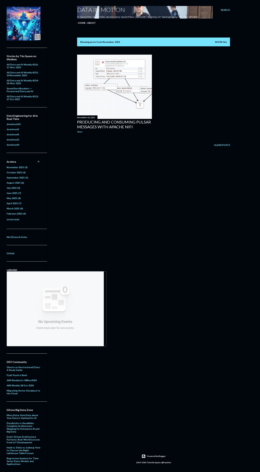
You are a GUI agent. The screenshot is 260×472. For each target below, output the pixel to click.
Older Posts (222, 145)
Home (80, 22)
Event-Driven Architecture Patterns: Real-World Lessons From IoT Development (23, 439)
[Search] (225, 10)
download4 (13, 144)
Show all (221, 42)
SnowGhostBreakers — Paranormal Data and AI (20, 90)
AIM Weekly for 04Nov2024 (22, 380)
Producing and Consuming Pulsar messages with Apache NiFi (114, 124)
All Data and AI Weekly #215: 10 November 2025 (22, 74)
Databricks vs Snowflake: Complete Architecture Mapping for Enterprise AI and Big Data (23, 427)
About (90, 22)
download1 (13, 129)
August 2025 (15, 182)
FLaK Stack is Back (17, 375)
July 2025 (13, 187)
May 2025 (14, 198)
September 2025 (17, 177)
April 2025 (14, 203)
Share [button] (79, 131)
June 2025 (14, 193)
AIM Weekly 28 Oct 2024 (20, 385)
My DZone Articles (17, 237)
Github (10, 253)
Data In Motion (101, 9)
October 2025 (16, 172)
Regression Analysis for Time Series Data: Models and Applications (22, 461)
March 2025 (15, 208)
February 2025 (16, 213)
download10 (13, 124)
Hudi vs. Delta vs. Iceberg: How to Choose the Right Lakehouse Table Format (23, 450)
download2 (13, 139)
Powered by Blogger (154, 456)
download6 (13, 134)
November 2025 (17, 167)
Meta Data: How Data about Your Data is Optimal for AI (22, 416)
